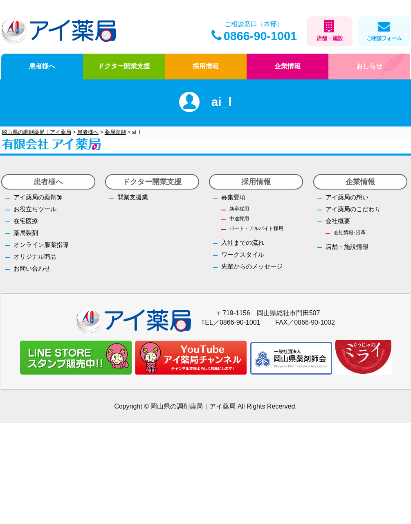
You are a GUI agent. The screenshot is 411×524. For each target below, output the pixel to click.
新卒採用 (239, 209)
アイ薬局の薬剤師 (38, 197)
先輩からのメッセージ (252, 266)
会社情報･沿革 (350, 232)
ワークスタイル (242, 254)
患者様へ (42, 66)
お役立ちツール (34, 209)
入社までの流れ (242, 242)
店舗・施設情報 (347, 246)
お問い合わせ (31, 268)
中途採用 (239, 218)
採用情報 (206, 66)
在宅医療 (25, 220)
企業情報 (287, 66)
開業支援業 (132, 197)
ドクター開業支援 (124, 66)
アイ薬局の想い (347, 197)
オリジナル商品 (34, 256)
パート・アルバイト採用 (256, 228)
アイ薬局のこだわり (353, 209)
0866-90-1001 (254, 36)
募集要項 (233, 197)
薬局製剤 (25, 232)
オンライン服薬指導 (41, 244)
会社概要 (338, 220)
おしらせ (369, 66)
